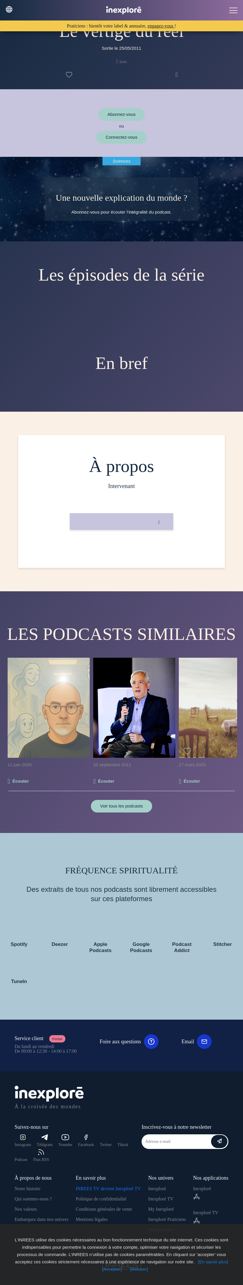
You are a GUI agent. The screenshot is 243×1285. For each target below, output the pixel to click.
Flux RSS (41, 1155)
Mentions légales (92, 1219)
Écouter (20, 781)
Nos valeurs (26, 1209)
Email (196, 1041)
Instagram (23, 1140)
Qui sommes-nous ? (33, 1198)
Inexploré (157, 1188)
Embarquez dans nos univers (42, 1219)
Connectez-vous (121, 137)
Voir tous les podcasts (121, 805)
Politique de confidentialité (101, 1198)
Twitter (106, 1145)
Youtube (65, 1140)
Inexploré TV (160, 1198)
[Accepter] (112, 1269)
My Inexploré (161, 1209)
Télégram (45, 1140)
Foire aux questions (129, 1041)
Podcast (21, 1159)
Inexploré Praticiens (167, 1219)
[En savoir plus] (213, 1261)
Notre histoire (27, 1188)
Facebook (86, 1140)
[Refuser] (139, 1269)
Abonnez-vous (122, 114)
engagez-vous (161, 25)
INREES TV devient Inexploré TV (108, 1188)
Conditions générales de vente (104, 1209)
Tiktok (123, 1145)
